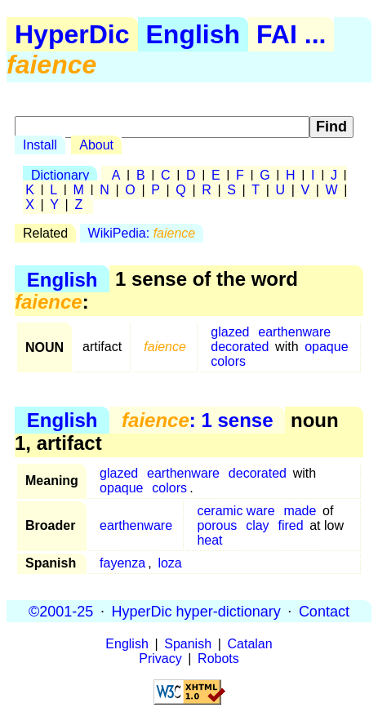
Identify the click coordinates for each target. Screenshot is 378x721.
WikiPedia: (142, 233)
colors (228, 361)
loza (169, 563)
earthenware (294, 332)
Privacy (160, 658)
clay (257, 525)
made (299, 511)
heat (209, 540)
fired (290, 525)
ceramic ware (235, 511)
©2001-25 (61, 611)
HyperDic (72, 34)
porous (217, 525)
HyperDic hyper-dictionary (196, 611)
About (96, 145)
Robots (218, 658)
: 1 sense (197, 420)
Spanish (187, 644)
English (193, 34)
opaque (326, 347)
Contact (324, 611)
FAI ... (291, 34)
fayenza (122, 563)
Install (40, 145)
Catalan (250, 644)
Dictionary (60, 175)
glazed (230, 332)
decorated (240, 347)
